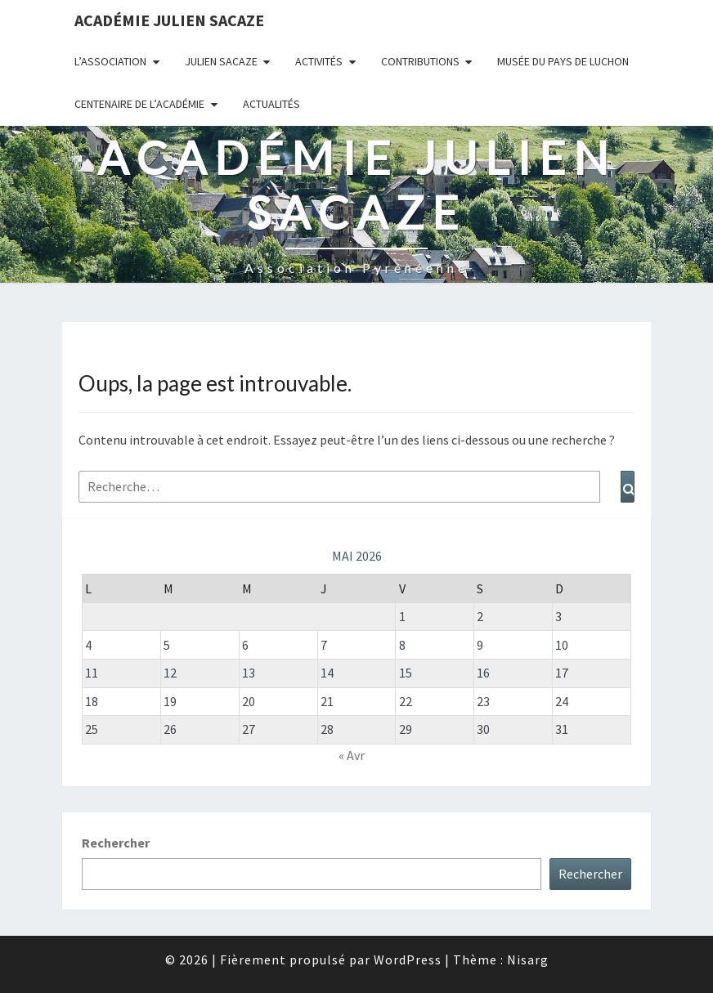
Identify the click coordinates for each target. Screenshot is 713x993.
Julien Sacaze (221, 61)
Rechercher (116, 842)
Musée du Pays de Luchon (563, 61)
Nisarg (528, 959)
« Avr (352, 755)
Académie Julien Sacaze (169, 20)
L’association (110, 61)
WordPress (408, 959)
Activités (319, 61)
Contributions (420, 61)
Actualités (271, 103)
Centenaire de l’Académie (139, 103)
